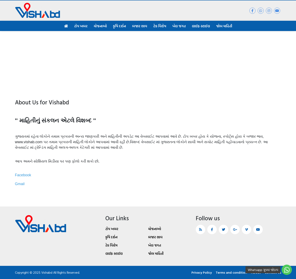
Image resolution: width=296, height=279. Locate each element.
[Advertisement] (148, 62)
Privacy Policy (201, 272)
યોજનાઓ (100, 26)
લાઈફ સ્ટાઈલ (201, 26)
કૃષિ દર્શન (119, 26)
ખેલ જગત (179, 26)
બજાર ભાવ (139, 26)
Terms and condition (231, 272)
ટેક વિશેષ (159, 26)
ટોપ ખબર (81, 26)
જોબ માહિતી (224, 26)
